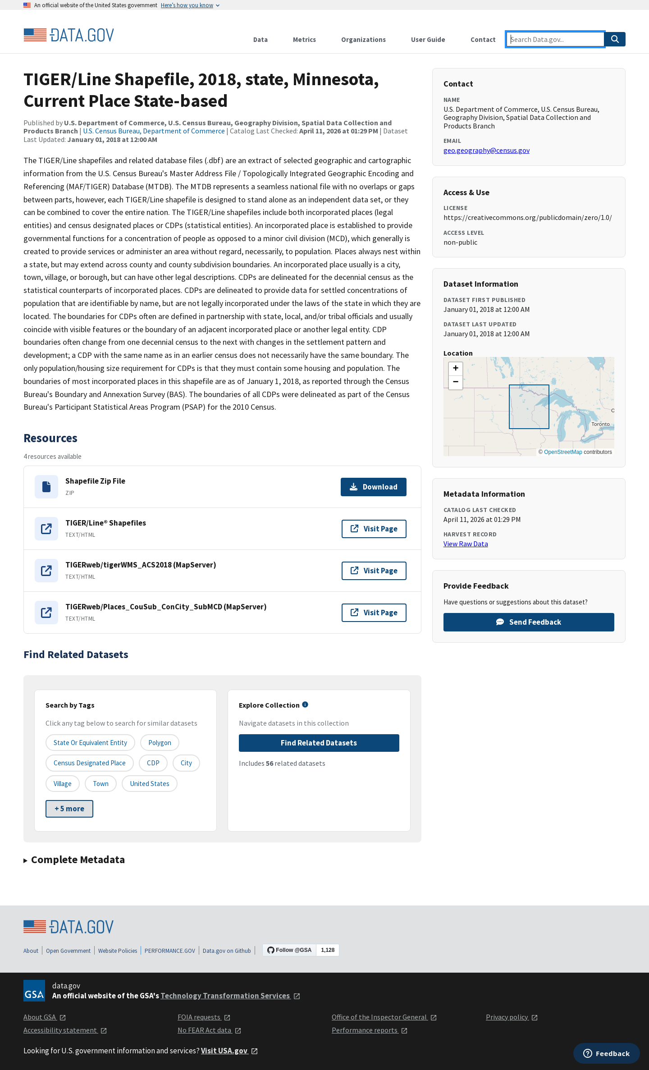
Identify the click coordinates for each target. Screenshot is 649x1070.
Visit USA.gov (229, 1051)
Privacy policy (512, 1016)
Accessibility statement (65, 1029)
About (30, 951)
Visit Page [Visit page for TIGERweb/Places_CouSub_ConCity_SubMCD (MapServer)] (374, 612)
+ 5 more (69, 809)
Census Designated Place (90, 763)
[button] (455, 369)
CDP (153, 763)
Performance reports (370, 1029)
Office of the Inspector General (384, 1016)
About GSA (44, 1016)
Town (101, 783)
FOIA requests (204, 1016)
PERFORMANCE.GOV (170, 951)
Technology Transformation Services (230, 996)
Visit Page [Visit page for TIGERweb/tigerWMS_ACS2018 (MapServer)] (374, 571)
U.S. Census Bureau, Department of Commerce (154, 130)
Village (63, 783)
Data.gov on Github (227, 951)
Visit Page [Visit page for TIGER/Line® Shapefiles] (374, 529)
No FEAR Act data (210, 1029)
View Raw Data (465, 543)
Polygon (159, 742)
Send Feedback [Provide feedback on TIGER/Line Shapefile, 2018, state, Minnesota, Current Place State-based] (528, 622)
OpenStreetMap (563, 452)
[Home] (68, 35)
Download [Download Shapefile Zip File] (374, 487)
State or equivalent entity (90, 742)
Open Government (68, 951)
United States (149, 783)
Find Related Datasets (319, 743)
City (186, 763)
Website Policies (117, 951)
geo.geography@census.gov (486, 150)
